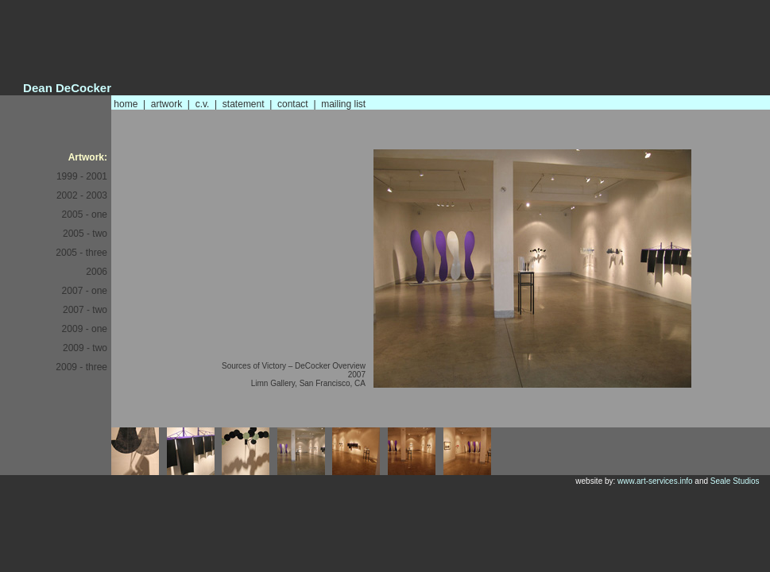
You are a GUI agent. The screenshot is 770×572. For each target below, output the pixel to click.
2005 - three (81, 252)
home (125, 104)
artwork (166, 104)
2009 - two (85, 348)
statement (243, 104)
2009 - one (84, 328)
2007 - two (85, 309)
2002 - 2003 (81, 195)
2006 (96, 271)
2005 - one (84, 214)
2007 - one (84, 290)
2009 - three (81, 367)
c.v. (202, 104)
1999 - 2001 (81, 176)
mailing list (343, 104)
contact (292, 104)
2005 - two (85, 233)
